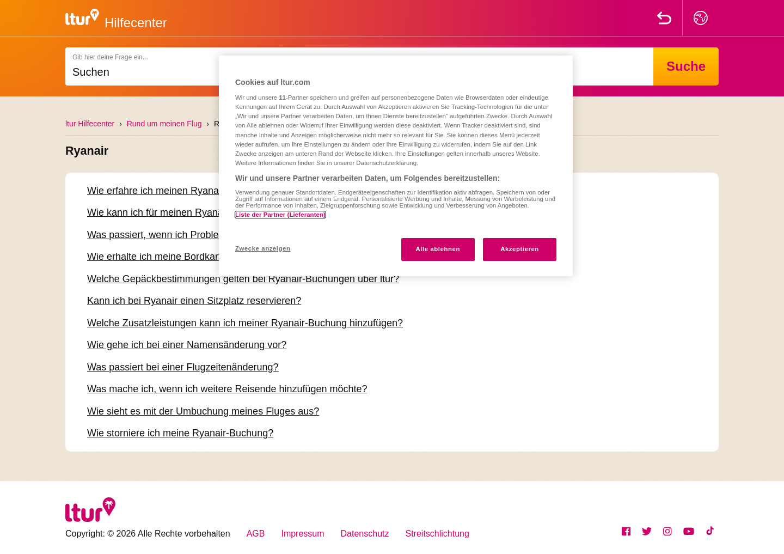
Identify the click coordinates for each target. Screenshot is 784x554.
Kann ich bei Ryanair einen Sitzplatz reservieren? (194, 300)
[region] (396, 166)
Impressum (302, 533)
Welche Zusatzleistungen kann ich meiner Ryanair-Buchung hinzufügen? (245, 323)
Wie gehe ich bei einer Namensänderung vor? (186, 344)
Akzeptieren (519, 249)
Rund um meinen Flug (164, 123)
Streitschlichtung (437, 533)
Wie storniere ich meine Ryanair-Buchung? (180, 433)
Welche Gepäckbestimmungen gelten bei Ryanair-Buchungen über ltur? (243, 278)
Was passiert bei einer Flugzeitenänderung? (183, 367)
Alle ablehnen (438, 249)
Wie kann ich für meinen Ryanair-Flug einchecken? (198, 212)
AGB (256, 533)
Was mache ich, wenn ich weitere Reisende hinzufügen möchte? (227, 388)
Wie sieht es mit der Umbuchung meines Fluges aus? (203, 411)
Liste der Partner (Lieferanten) (280, 214)
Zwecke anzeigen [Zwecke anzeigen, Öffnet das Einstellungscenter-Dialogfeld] (262, 248)
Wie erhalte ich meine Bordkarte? (159, 256)
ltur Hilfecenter (89, 123)
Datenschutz (365, 533)
